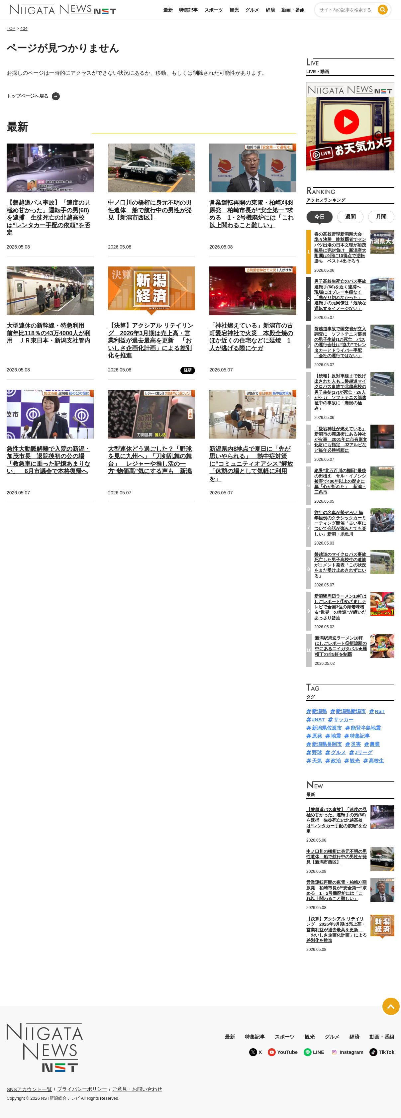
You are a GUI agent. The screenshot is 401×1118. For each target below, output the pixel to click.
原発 (317, 735)
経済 (270, 10)
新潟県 (319, 710)
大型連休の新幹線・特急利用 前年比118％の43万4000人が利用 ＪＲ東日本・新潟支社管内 (48, 333)
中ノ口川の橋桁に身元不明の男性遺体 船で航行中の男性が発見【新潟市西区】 (150, 210)
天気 (317, 759)
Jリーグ (363, 751)
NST (380, 710)
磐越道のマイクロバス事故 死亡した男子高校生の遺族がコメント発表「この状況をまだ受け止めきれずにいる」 (342, 564)
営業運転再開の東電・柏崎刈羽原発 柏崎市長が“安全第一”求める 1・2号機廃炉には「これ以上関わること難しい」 (251, 214)
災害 (356, 743)
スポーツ (213, 10)
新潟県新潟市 (351, 710)
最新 (168, 10)
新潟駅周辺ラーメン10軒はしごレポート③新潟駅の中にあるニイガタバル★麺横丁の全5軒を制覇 (341, 645)
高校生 (376, 759)
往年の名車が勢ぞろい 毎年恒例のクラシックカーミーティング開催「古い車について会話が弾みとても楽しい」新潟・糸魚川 (340, 522)
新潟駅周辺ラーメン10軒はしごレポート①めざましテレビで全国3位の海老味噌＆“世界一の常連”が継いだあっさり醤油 (340, 606)
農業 (375, 743)
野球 (317, 751)
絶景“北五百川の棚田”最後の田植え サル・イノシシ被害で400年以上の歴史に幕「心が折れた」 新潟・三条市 (340, 480)
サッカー (343, 718)
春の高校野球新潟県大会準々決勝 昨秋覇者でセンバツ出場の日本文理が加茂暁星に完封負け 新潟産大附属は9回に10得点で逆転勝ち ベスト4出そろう (340, 247)
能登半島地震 (366, 727)
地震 (336, 735)
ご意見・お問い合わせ (137, 1088)
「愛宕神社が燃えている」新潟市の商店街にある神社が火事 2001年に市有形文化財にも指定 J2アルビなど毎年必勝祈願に (340, 438)
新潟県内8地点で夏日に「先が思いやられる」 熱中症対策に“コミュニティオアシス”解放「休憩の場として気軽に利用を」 (251, 464)
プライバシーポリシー (82, 1088)
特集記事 (188, 10)
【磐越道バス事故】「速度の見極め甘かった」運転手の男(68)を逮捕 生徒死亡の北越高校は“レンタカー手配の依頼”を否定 (48, 217)
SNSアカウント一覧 (29, 1088)
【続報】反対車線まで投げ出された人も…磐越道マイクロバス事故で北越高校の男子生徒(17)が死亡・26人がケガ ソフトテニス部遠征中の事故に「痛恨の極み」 (340, 391)
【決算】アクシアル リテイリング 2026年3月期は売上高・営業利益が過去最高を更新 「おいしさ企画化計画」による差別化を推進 (150, 340)
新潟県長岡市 (327, 743)
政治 (336, 759)
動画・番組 (293, 10)
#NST (318, 718)
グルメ (252, 10)
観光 (234, 10)
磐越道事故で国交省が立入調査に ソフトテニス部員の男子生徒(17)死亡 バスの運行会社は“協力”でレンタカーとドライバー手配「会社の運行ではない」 (340, 341)
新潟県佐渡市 (327, 727)
